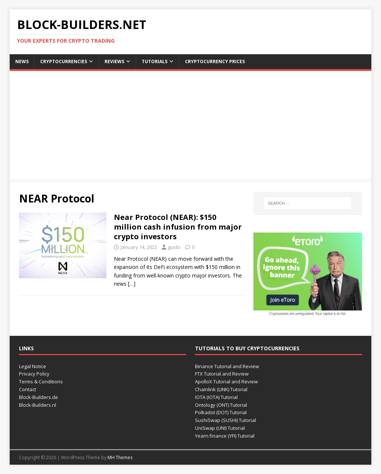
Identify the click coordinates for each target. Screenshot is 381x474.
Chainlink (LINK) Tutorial (221, 389)
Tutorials (154, 61)
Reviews (114, 61)
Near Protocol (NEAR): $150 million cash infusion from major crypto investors (178, 226)
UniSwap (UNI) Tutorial (220, 428)
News (22, 61)
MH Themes (120, 457)
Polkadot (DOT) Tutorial (221, 412)
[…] (131, 283)
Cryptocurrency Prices (215, 61)
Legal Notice (32, 366)
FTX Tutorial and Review (222, 373)
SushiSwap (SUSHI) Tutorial (225, 420)
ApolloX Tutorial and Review (226, 381)
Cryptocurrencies (63, 61)
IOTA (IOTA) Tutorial (216, 397)
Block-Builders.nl (37, 405)
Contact (27, 389)
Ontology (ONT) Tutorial (221, 405)
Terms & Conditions (41, 381)
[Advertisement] (191, 127)
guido (174, 247)
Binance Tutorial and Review (227, 366)
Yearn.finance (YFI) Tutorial (224, 435)
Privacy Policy (34, 373)
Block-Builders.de (38, 397)
